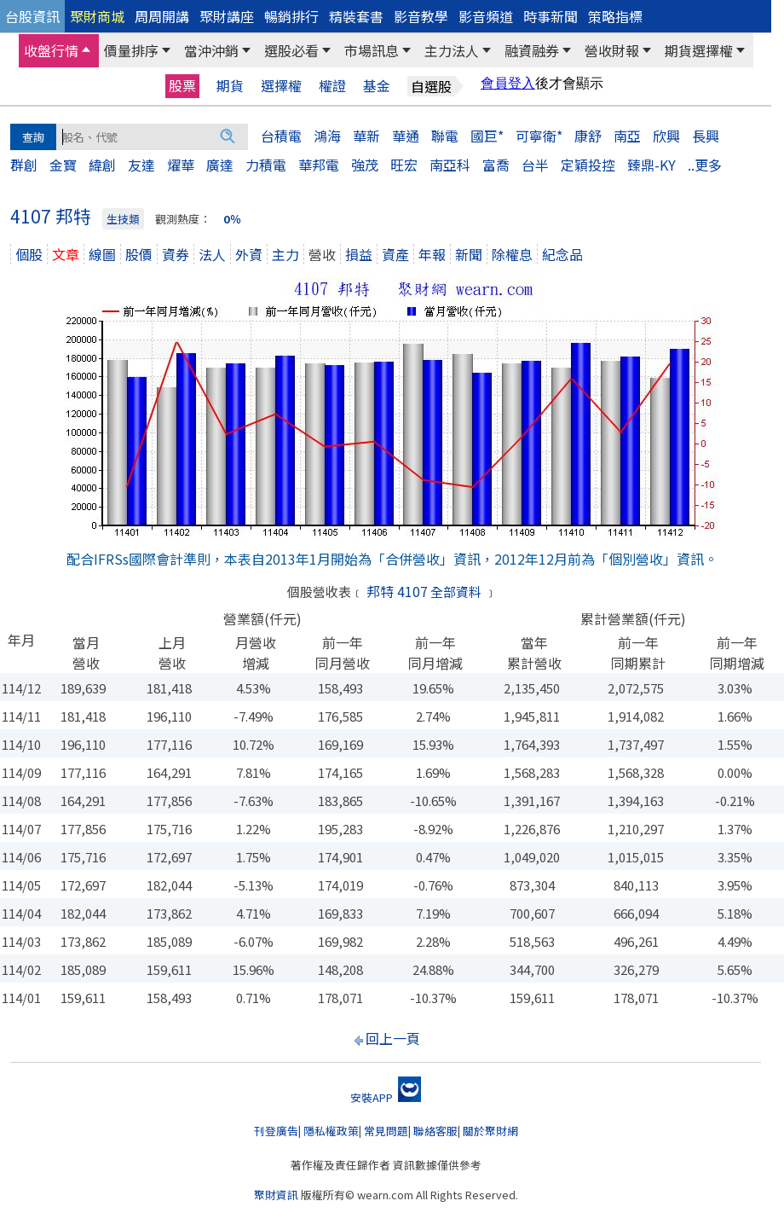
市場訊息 (371, 50)
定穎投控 (588, 164)
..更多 (705, 164)
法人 (212, 254)
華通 (405, 135)
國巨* (487, 135)
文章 (65, 254)
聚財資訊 (276, 1194)
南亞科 (449, 164)
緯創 (102, 164)
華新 (366, 135)
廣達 (219, 164)
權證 (332, 86)
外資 (248, 254)
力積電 (265, 164)
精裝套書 (356, 16)
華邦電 (318, 164)
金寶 (63, 164)
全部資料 (455, 591)
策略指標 (615, 16)
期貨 (230, 86)
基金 (376, 86)
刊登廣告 (276, 1131)
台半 (535, 164)
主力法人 (451, 50)
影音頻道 (485, 16)
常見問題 (386, 1131)
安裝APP (385, 1097)
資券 (175, 254)
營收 (322, 254)
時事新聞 (550, 16)
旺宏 (404, 164)
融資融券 (531, 50)
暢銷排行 (291, 16)
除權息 (512, 254)
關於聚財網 (490, 1131)
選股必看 (291, 50)
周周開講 (162, 16)
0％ (232, 219)
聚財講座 (226, 16)
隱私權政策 (331, 1131)
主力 (285, 254)
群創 (23, 164)
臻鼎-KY (651, 164)
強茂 (364, 164)
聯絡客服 (435, 1131)
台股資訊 (32, 16)
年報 (432, 254)
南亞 (627, 135)
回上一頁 (393, 1038)
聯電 (444, 135)
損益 (358, 254)
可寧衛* (539, 135)
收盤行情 (51, 50)
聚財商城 (97, 16)
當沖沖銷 (211, 50)
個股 (29, 254)
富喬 (496, 164)
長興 (705, 135)
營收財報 (612, 50)
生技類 (123, 219)
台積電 (281, 135)
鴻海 (327, 135)
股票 (182, 85)
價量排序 (131, 50)
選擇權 (281, 86)
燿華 (180, 164)
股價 (139, 254)
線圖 (102, 254)
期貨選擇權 (699, 50)
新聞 (468, 254)
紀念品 (562, 254)
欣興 (666, 135)
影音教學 (421, 16)
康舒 (588, 135)
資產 (395, 254)
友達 (141, 164)
